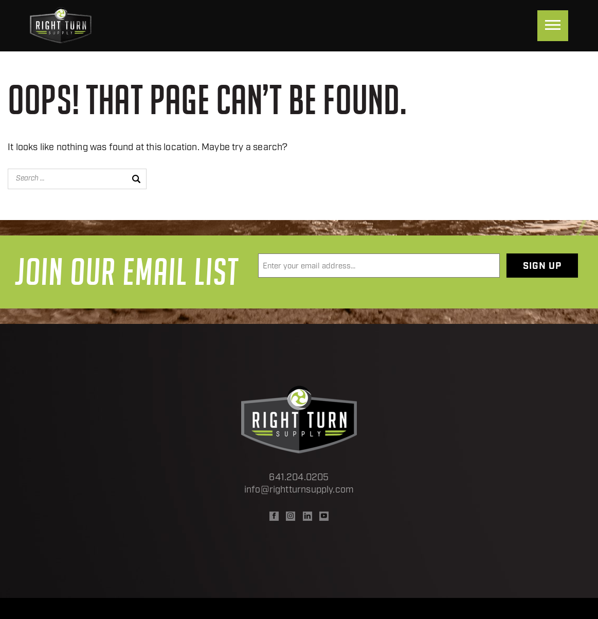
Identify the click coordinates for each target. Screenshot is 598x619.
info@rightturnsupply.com (299, 490)
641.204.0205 (299, 478)
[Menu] (552, 25)
